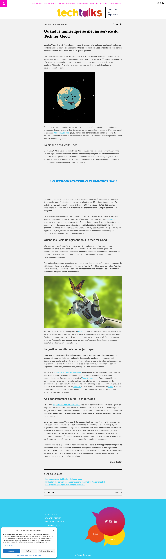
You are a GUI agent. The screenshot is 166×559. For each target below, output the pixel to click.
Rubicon (81, 331)
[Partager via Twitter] (117, 25)
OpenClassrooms (89, 378)
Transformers (82, 3)
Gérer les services (8, 545)
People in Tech (115, 3)
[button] (54, 530)
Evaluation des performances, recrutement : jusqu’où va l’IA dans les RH (75, 482)
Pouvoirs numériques (67, 3)
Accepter (11, 551)
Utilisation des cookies (83, 555)
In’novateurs (37, 3)
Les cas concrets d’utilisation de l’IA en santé (63, 479)
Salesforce (110, 219)
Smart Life (94, 3)
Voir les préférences (46, 551)
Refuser (29, 551)
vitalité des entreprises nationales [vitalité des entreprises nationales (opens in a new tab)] (68, 372)
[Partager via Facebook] (113, 25)
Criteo (110, 387)
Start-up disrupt (50, 3)
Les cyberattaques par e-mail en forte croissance (65, 485)
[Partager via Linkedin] (121, 25)
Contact (95, 534)
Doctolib (77, 387)
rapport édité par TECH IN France (66, 405)
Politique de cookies (22, 555)
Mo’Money (104, 3)
